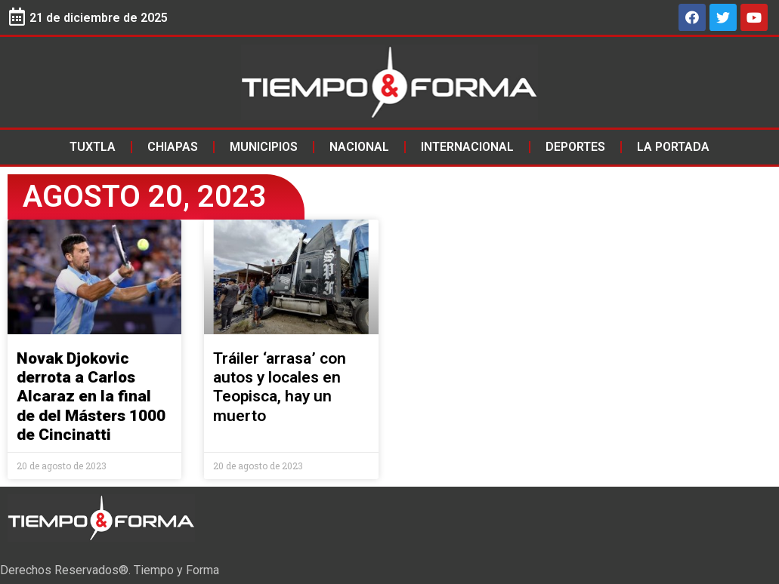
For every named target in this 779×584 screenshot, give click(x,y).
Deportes (575, 147)
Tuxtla (93, 147)
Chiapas (172, 147)
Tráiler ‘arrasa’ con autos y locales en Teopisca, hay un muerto (279, 387)
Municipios (264, 147)
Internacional (467, 147)
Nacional (359, 147)
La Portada (673, 147)
